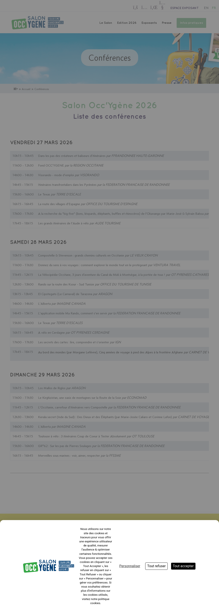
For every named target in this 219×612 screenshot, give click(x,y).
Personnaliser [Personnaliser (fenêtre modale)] (129, 566)
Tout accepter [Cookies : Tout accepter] (183, 566)
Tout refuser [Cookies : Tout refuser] (156, 566)
